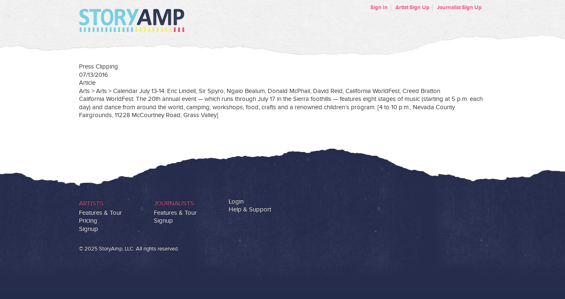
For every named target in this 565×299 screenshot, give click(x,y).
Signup (88, 229)
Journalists (174, 203)
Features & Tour (100, 212)
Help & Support (250, 209)
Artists (91, 203)
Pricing (88, 220)
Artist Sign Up (412, 7)
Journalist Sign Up (459, 7)
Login (236, 201)
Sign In (379, 7)
